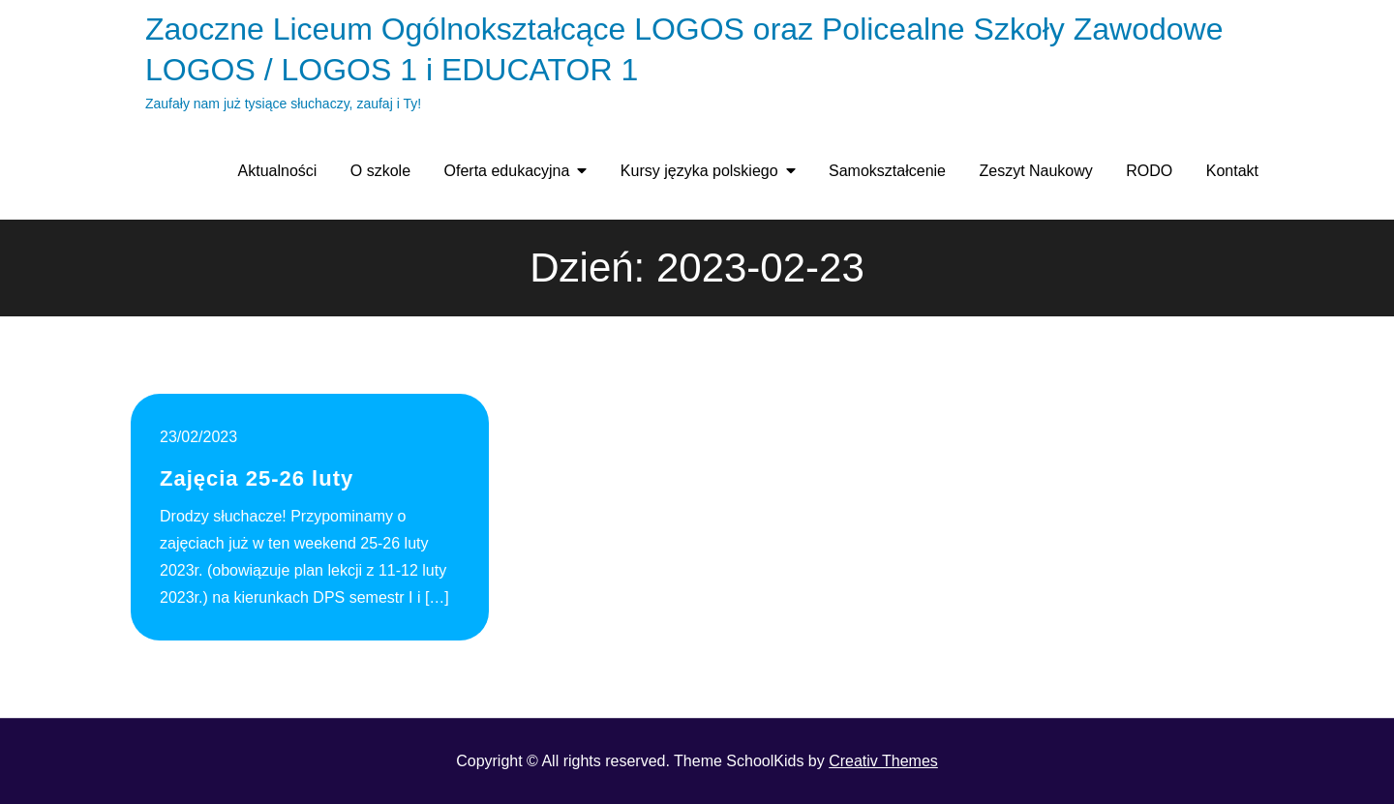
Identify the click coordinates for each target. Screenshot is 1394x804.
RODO (1149, 171)
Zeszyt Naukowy (1035, 171)
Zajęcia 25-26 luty (256, 478)
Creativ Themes (883, 761)
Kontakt (1232, 171)
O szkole (380, 171)
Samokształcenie (887, 171)
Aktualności (278, 171)
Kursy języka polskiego (699, 171)
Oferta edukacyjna (507, 171)
